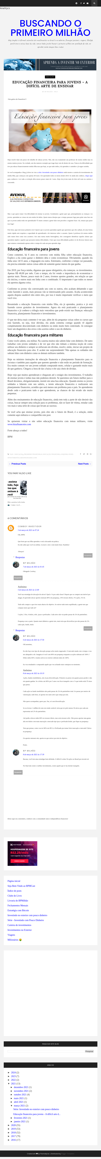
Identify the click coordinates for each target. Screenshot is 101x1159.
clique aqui (88, 178)
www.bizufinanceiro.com (19, 426)
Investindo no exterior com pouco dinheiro (27, 917)
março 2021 (19, 1107)
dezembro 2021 (21, 1089)
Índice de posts (15, 893)
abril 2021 (18, 1104)
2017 (13, 1138)
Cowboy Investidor (30, 528)
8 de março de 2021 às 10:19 (33, 675)
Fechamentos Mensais (18, 907)
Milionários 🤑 (15, 942)
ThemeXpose (44, 1156)
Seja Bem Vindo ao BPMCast (21, 888)
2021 (13, 1085)
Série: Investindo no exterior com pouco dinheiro (36, 1111)
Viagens (11, 937)
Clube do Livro (15, 898)
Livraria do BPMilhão (18, 902)
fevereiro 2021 (20, 1120)
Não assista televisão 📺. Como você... (16, 505)
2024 (13, 1074)
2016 (13, 1142)
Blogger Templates (67, 1156)
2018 (13, 1134)
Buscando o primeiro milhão (50, 28)
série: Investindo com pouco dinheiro (51, 174)
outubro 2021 (20, 1096)
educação (50, 77)
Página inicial (14, 883)
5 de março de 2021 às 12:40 (28, 592)
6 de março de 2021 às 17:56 (33, 642)
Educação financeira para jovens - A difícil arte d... (36, 1116)
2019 (13, 1131)
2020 (13, 1127)
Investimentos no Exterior (20, 932)
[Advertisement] (22, 995)
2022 (13, 1082)
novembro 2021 (21, 1093)
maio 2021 (19, 1100)
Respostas (20, 559)
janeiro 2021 (20, 1123)
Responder (88, 557)
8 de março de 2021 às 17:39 (33, 757)
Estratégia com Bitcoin (18, 912)
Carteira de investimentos (19, 927)
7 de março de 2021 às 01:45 (33, 569)
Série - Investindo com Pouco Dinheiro (26, 922)
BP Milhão (49, 93)
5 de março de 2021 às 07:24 (28, 532)
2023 (13, 1078)
